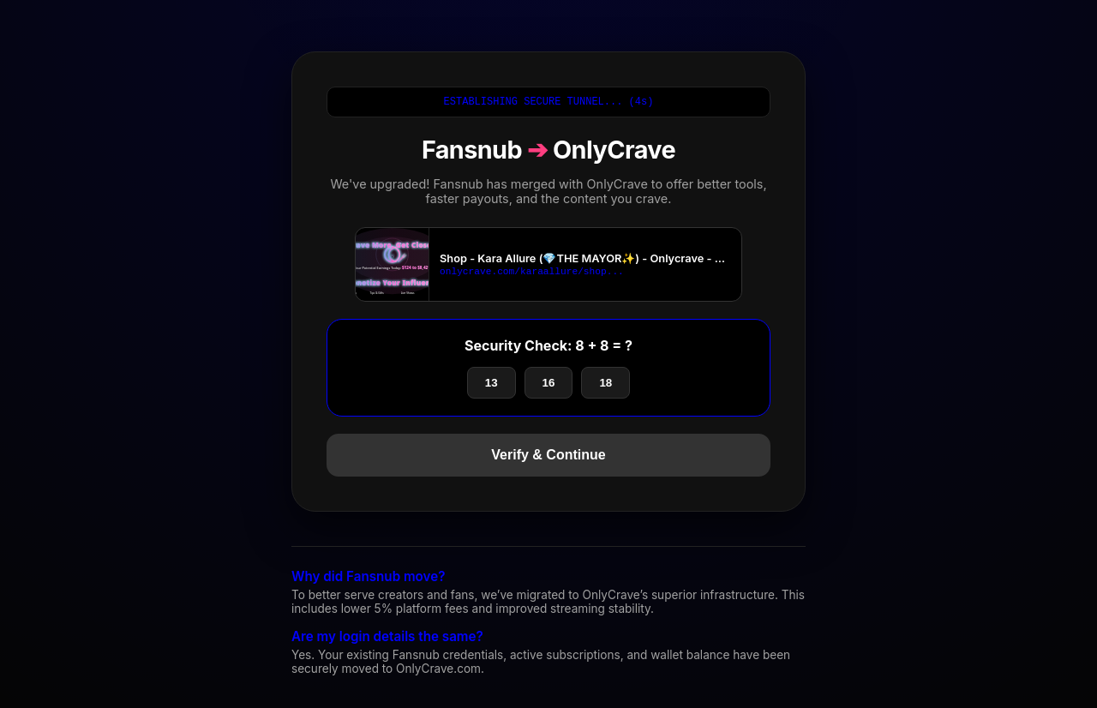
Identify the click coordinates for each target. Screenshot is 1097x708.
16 (549, 385)
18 (605, 385)
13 (491, 385)
